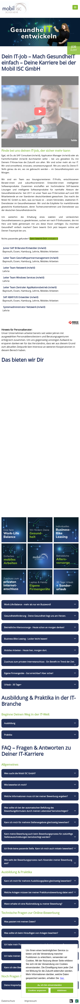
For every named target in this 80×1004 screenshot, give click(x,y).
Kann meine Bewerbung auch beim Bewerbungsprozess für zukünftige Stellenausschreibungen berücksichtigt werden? (38, 835)
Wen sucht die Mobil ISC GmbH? (19, 773)
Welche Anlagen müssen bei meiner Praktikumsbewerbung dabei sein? (38, 892)
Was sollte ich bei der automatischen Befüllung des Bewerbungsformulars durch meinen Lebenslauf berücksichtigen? (36, 809)
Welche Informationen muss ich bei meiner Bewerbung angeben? (36, 796)
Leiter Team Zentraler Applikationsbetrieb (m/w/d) (30, 287)
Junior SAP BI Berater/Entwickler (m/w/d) (24, 248)
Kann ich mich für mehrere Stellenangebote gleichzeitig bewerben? (36, 822)
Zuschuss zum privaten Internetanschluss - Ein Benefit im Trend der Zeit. (39, 661)
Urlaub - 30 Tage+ (12, 684)
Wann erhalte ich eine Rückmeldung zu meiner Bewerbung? (33, 903)
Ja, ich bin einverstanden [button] (49, 985)
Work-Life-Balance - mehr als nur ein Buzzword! (27, 604)
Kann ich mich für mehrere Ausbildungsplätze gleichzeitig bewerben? (37, 880)
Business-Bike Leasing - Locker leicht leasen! (25, 638)
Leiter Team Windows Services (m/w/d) (23, 277)
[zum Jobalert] (73, 48)
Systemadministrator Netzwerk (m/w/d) (24, 307)
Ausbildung (9, 723)
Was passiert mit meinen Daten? (19, 921)
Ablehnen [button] (62, 990)
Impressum (31, 1000)
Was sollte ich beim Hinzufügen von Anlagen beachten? (31, 933)
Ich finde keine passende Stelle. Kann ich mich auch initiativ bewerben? (38, 848)
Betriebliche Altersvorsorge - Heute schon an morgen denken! (34, 627)
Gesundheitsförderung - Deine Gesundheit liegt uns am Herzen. (35, 615)
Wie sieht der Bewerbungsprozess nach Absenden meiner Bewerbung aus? (38, 861)
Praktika (8, 734)
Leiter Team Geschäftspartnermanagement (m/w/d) (30, 257)
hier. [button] (62, 978)
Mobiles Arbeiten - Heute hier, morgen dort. (25, 650)
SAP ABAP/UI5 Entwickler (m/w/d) (20, 297)
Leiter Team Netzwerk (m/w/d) (19, 267)
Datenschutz (8, 1000)
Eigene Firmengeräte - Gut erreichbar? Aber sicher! (28, 673)
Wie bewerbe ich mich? (15, 784)
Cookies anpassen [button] (37, 990)
